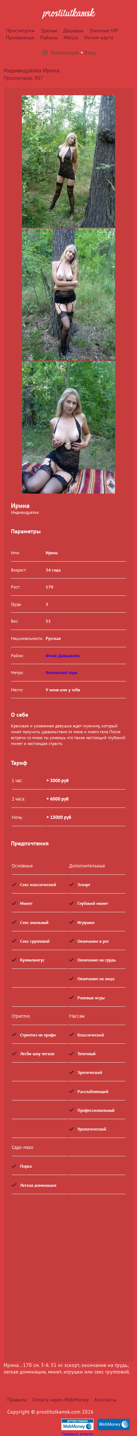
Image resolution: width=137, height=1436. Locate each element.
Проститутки (20, 30)
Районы (49, 37)
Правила (17, 1399)
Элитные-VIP (104, 30)
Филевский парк (61, 672)
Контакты (105, 1399)
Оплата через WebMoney (61, 1399)
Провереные (20, 37)
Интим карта (98, 37)
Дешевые (73, 30)
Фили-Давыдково (63, 655)
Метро (71, 37)
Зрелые (49, 30)
